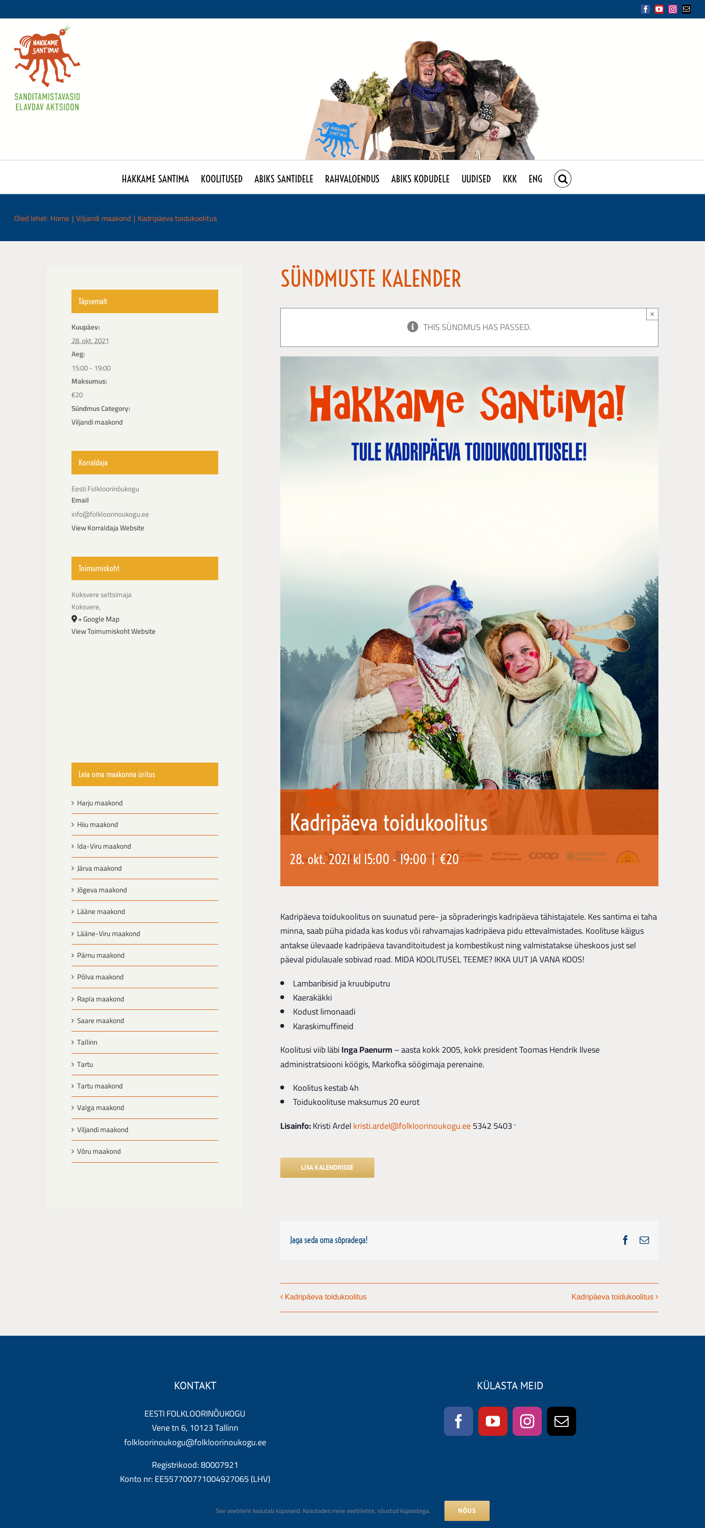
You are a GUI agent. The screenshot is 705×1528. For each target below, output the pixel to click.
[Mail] (561, 1421)
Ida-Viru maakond (104, 846)
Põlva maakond (100, 977)
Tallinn (87, 1042)
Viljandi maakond (97, 422)
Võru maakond (99, 1151)
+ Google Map (98, 619)
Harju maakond (100, 803)
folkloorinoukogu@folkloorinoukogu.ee (195, 1442)
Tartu (85, 1064)
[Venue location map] (144, 688)
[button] (562, 176)
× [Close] (652, 314)
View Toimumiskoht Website (113, 631)
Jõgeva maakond (102, 890)
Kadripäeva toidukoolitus (326, 1297)
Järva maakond (99, 868)
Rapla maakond (100, 999)
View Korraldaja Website (107, 528)
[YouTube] (492, 1421)
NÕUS (467, 1510)
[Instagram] (527, 1421)
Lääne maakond (101, 911)
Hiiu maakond (97, 824)
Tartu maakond (100, 1086)
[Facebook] (458, 1421)
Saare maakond (100, 1020)
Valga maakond (100, 1107)
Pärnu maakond (101, 955)
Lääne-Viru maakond (108, 933)
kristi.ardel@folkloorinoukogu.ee (412, 1126)
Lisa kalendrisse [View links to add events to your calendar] (327, 1168)
